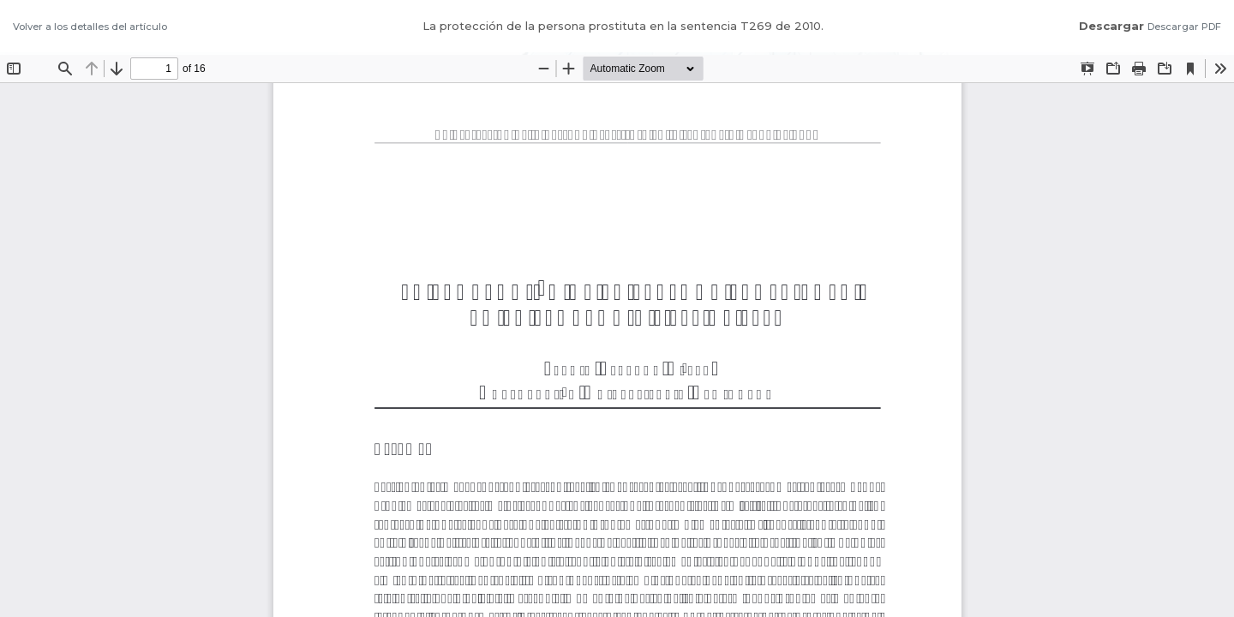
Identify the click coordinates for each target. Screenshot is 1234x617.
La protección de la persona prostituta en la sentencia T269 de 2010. (623, 26)
